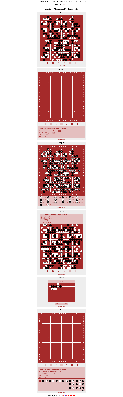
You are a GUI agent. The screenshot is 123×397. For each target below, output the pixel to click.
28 (78, 1)
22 (68, 1)
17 (59, 1)
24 (71, 1)
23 (69, 1)
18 (61, 1)
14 (54, 1)
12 (50, 1)
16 (57, 1)
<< (35, 1)
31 (83, 1)
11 (48, 1)
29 (80, 1)
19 (62, 1)
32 (85, 1)
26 (75, 1)
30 (82, 1)
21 (66, 1)
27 (76, 1)
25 (73, 1)
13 (52, 1)
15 (55, 1)
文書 (49, 396)
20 (64, 1)
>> (87, 1)
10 (47, 1)
